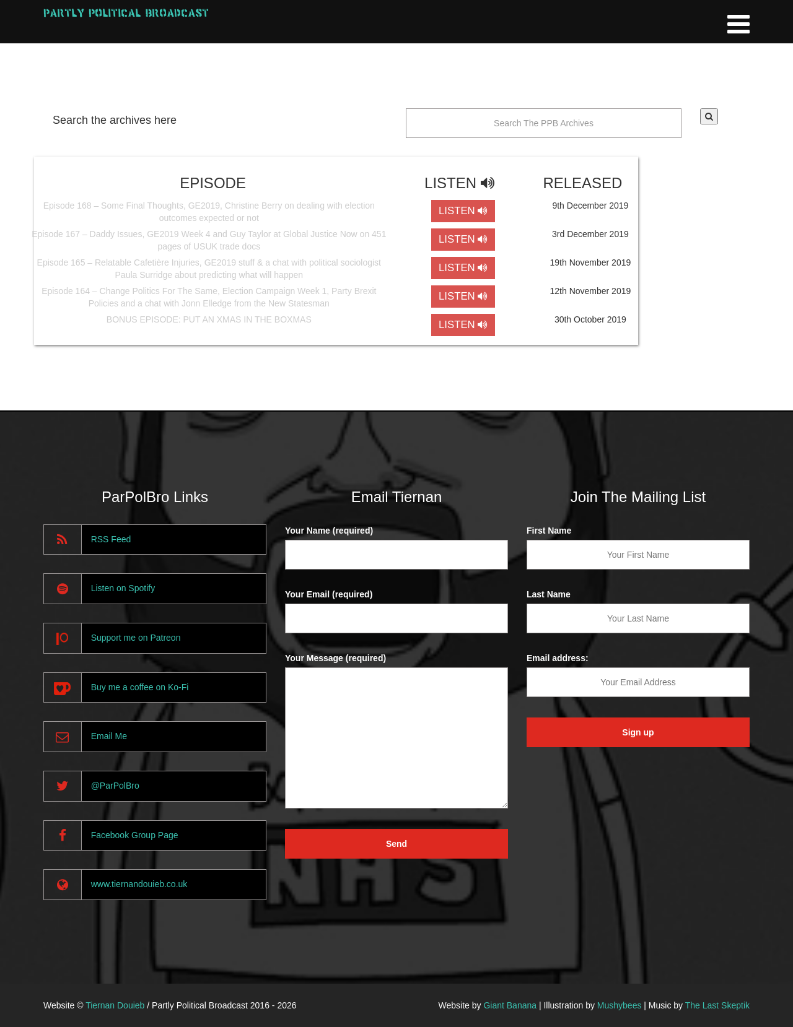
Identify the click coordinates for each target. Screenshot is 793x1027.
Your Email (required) (328, 594)
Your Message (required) (335, 658)
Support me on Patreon (136, 638)
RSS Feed (111, 539)
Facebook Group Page (134, 835)
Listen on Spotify (123, 588)
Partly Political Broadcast (126, 13)
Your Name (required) (329, 530)
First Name (549, 530)
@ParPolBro (115, 786)
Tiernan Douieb (114, 1005)
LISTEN (463, 211)
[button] (709, 116)
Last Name (549, 594)
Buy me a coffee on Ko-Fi (140, 687)
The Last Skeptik (717, 1005)
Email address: (558, 658)
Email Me (109, 736)
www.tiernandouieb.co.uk (139, 884)
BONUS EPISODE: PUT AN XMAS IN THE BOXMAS (209, 319)
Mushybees (619, 1005)
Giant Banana (510, 1005)
